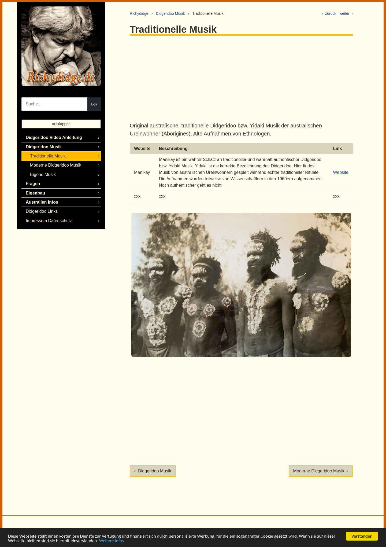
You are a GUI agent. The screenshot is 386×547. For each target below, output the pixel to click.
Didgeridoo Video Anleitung (54, 137)
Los (94, 104)
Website (340, 172)
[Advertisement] (241, 78)
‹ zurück (329, 13)
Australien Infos (42, 202)
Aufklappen (61, 124)
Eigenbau (35, 193)
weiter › (346, 13)
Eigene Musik (43, 174)
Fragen (33, 183)
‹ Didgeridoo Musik (152, 471)
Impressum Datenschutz (49, 220)
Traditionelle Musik (48, 156)
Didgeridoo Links (42, 211)
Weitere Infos (111, 541)
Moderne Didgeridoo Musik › (320, 471)
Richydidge (139, 13)
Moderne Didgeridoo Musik (55, 165)
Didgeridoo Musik (170, 13)
